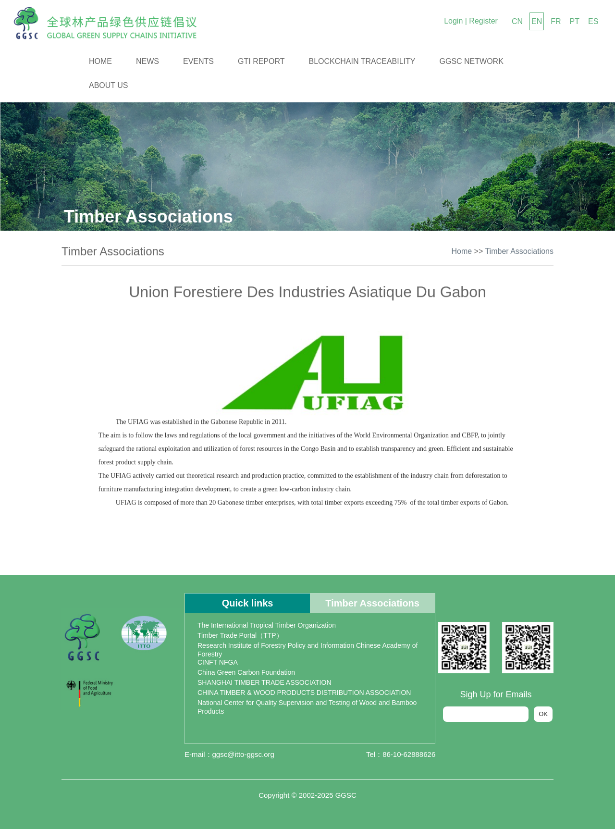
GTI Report (261, 61)
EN (536, 21)
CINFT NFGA (217, 662)
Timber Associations (519, 250)
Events (198, 61)
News (147, 61)
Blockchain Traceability (362, 61)
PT (574, 21)
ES (593, 21)
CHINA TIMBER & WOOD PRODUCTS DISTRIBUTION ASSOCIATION (304, 692)
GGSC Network (472, 61)
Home (100, 61)
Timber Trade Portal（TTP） (240, 635)
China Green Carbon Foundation (246, 672)
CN (517, 21)
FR (556, 21)
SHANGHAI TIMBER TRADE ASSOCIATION (264, 682)
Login (453, 21)
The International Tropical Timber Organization (266, 625)
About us (108, 85)
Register (483, 21)
